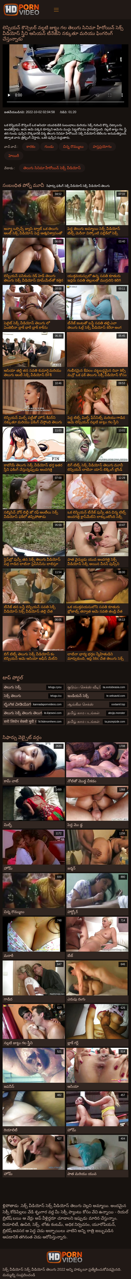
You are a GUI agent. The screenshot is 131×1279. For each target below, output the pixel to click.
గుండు (49, 146)
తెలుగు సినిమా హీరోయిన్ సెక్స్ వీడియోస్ (52, 168)
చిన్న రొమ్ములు (73, 146)
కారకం (30, 146)
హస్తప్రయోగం (102, 146)
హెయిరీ (14, 156)
